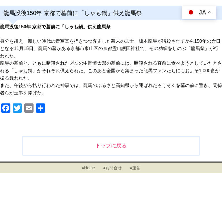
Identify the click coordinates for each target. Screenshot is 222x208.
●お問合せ (112, 168)
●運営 (135, 168)
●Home (88, 168)
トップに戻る (111, 145)
